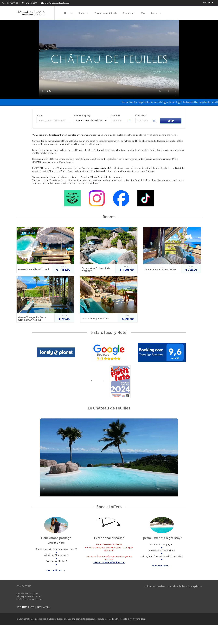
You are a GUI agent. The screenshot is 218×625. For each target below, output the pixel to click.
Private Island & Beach (106, 13)
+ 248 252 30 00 (31, 3)
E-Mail (40, 115)
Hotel (68, 13)
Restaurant (128, 13)
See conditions (56, 570)
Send (171, 120)
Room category (82, 115)
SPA (143, 13)
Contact (156, 13)
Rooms (83, 13)
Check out (140, 115)
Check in (115, 115)
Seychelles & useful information (33, 607)
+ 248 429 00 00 (11, 3)
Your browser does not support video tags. (109, 457)
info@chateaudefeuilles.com (57, 3)
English (208, 2)
